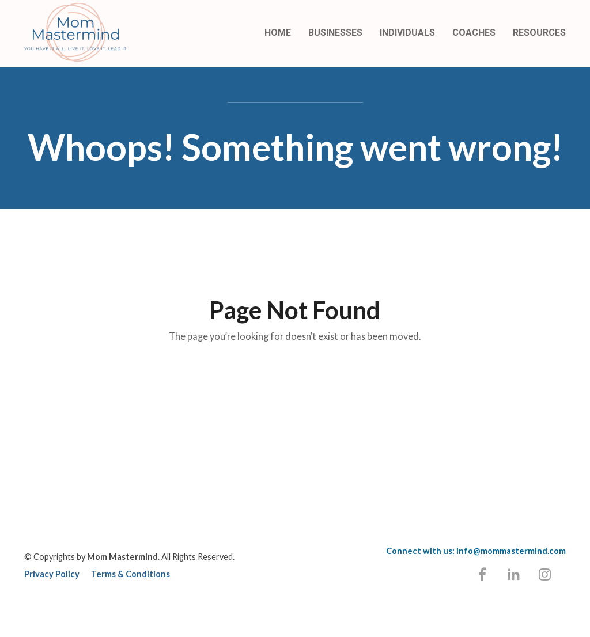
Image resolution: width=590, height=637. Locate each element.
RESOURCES (539, 32)
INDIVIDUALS (407, 32)
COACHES (474, 32)
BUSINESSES (335, 32)
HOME (277, 32)
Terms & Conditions (130, 574)
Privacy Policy (52, 574)
